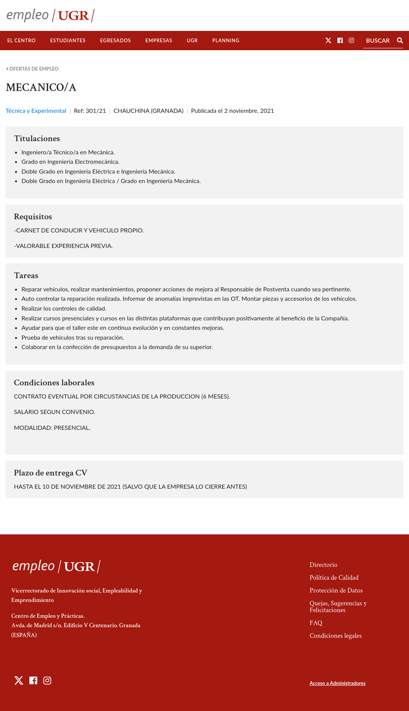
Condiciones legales (336, 635)
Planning (226, 40)
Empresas (158, 40)
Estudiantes (67, 40)
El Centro (21, 40)
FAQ (316, 623)
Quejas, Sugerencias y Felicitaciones (338, 606)
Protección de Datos (336, 590)
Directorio (323, 564)
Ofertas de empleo (32, 69)
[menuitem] (21, 40)
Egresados (115, 40)
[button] (328, 40)
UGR (192, 40)
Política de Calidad (334, 577)
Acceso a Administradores (338, 683)
